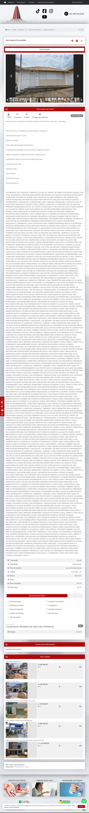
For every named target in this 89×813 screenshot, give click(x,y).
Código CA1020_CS (49, 30)
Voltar (81, 30)
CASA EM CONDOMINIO (13, 661)
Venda (14, 30)
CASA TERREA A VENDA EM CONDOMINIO (19, 720)
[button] (11, 76)
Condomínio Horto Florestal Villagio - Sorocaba (20, 701)
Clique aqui (9, 767)
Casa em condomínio (34, 30)
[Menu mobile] (5, 2)
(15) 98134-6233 (76, 14)
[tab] (11, 49)
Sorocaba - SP (22, 30)
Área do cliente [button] (76, 2)
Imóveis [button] (10, 2)
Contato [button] (31, 2)
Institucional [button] (21, 2)
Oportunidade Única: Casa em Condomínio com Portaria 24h (25, 740)
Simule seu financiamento (46, 2)
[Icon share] (38, 11)
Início (8, 30)
